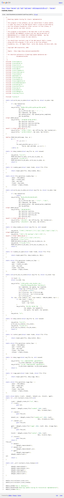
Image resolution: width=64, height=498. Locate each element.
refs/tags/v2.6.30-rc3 (39, 8)
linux (3, 8)
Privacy (14, 495)
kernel (13, 8)
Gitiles (10, 495)
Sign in (60, 2)
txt (57, 495)
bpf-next (28, 8)
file (35, 14)
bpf (22, 8)
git (18, 8)
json (61, 495)
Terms (19, 495)
